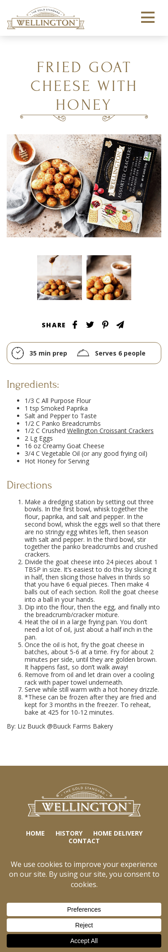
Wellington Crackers (46, 17)
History (69, 833)
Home (35, 833)
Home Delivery (117, 833)
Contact (84, 840)
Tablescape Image (59, 277)
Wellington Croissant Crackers (110, 430)
